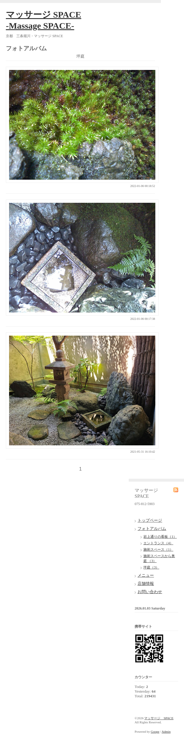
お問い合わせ (149, 592)
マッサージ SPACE (158, 718)
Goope (155, 731)
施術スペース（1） (158, 549)
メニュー (145, 575)
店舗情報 (145, 583)
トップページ (149, 520)
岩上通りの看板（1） (160, 537)
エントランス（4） (158, 543)
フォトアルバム (151, 528)
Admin (166, 731)
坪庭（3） (151, 567)
